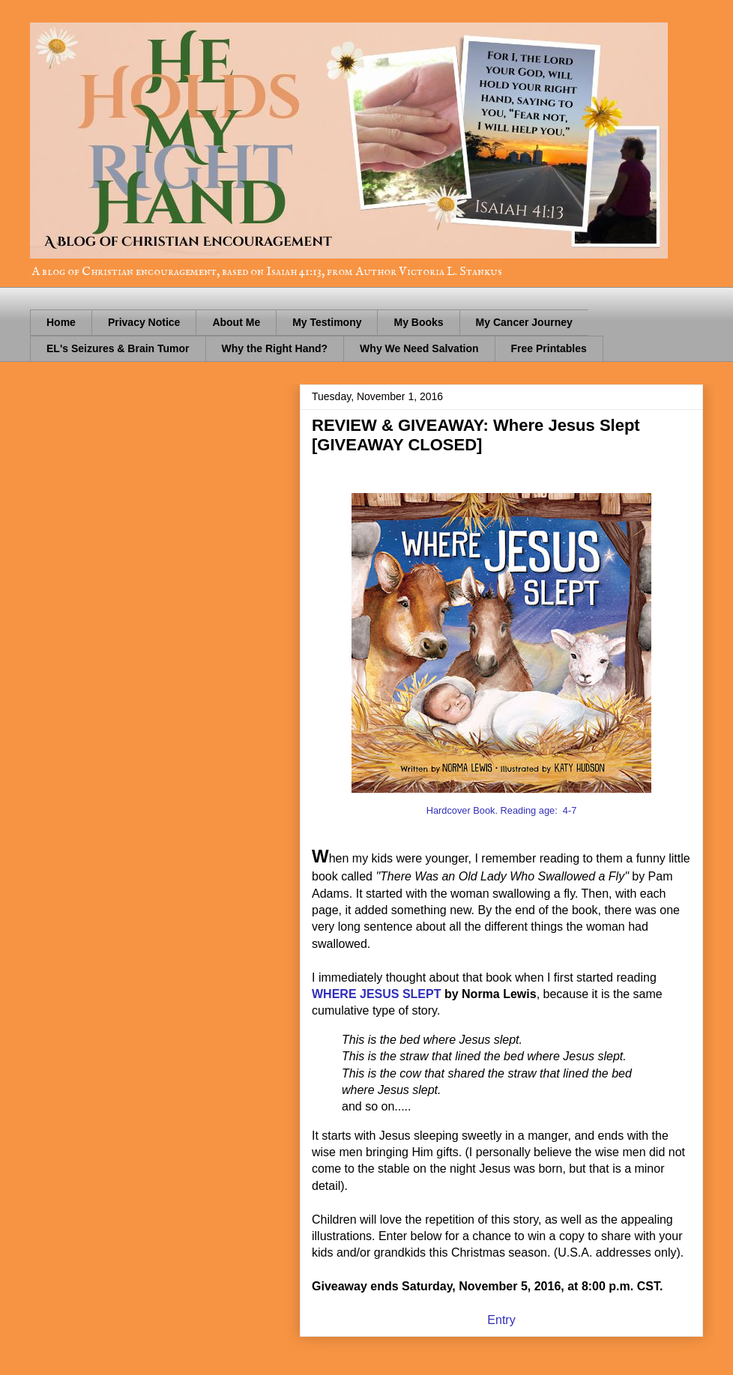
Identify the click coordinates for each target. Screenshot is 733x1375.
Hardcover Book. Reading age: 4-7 (501, 810)
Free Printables (549, 348)
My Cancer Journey (524, 322)
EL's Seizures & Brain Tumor (118, 348)
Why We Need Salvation (419, 348)
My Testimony (326, 322)
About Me (236, 322)
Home (61, 322)
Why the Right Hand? (275, 348)
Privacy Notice (144, 322)
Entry (501, 1320)
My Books (418, 322)
